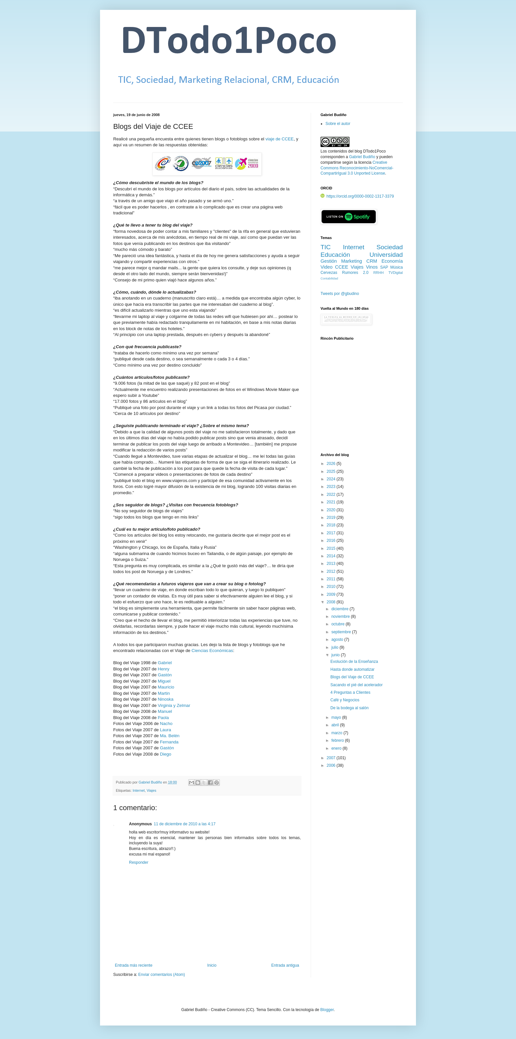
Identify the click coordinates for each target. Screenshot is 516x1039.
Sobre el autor (337, 123)
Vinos (372, 267)
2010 (332, 586)
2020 (332, 510)
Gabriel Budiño (151, 782)
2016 (332, 540)
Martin (164, 693)
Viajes (151, 790)
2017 (332, 533)
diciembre (340, 609)
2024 (332, 479)
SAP (384, 267)
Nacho (166, 723)
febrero (338, 740)
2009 (332, 594)
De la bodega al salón (349, 708)
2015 (332, 548)
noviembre (341, 616)
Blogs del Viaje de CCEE (352, 677)
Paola (163, 717)
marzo (337, 733)
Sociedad (389, 247)
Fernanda (169, 741)
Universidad (386, 254)
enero (337, 748)
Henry (163, 668)
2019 (332, 517)
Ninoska (165, 699)
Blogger (327, 1009)
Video (327, 267)
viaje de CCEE (280, 138)
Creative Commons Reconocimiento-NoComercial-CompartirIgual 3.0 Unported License (357, 168)
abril (335, 725)
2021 (332, 502)
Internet (139, 790)
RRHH (378, 273)
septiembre (341, 632)
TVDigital (395, 273)
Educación (335, 254)
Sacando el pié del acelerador (356, 685)
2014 (332, 556)
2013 (332, 563)
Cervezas (329, 272)
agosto (337, 639)
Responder (138, 862)
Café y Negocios (344, 700)
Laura (165, 729)
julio (335, 647)
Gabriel (165, 662)
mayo (336, 717)
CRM (371, 261)
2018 (332, 525)
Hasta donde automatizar (352, 669)
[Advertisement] (362, 400)
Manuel (165, 711)
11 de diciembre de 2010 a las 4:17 (184, 824)
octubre (338, 624)
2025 (332, 471)
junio (336, 655)
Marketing (351, 261)
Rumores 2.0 (355, 272)
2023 (332, 486)
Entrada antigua (285, 965)
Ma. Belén (169, 735)
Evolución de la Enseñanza (354, 661)
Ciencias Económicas (212, 650)
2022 (332, 494)
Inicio (212, 965)
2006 (332, 765)
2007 (332, 758)
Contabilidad (329, 278)
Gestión (329, 261)
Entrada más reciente (133, 965)
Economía (392, 261)
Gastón (165, 674)
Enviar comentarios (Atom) (161, 974)
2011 (332, 579)
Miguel (164, 681)
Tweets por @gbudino (340, 293)
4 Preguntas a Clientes (350, 692)
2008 (332, 602)
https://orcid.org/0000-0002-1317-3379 (357, 196)
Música (396, 267)
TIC (326, 247)
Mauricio (166, 687)
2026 (332, 463)
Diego (165, 754)
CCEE (341, 267)
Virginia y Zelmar (174, 705)
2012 (332, 571)
